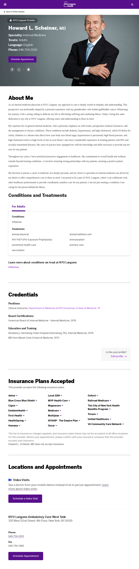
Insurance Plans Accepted (41, 381)
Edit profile (117, 356)
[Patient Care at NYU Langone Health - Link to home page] (69, 4)
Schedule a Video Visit (25, 498)
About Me (20, 98)
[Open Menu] (5, 4)
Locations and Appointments (45, 467)
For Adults (18, 206)
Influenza (13, 267)
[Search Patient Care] (132, 4)
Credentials (23, 294)
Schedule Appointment (22, 59)
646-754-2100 (28, 49)
